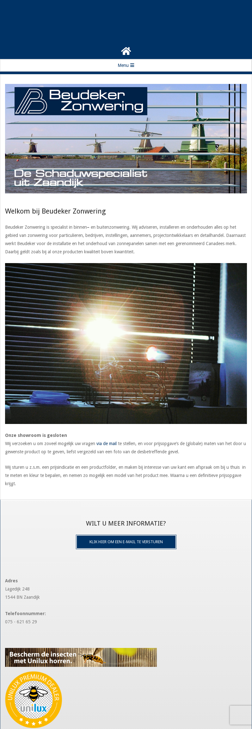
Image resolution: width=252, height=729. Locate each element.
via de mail (106, 443)
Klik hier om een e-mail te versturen (126, 541)
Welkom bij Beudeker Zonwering (55, 211)
